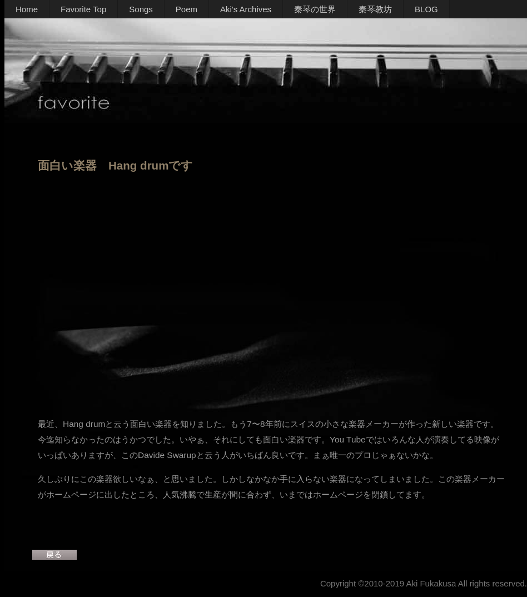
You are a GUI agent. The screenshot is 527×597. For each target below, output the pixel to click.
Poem (186, 9)
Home (27, 9)
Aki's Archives (245, 9)
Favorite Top (83, 9)
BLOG (426, 9)
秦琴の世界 (315, 9)
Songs (141, 9)
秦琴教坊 (375, 9)
